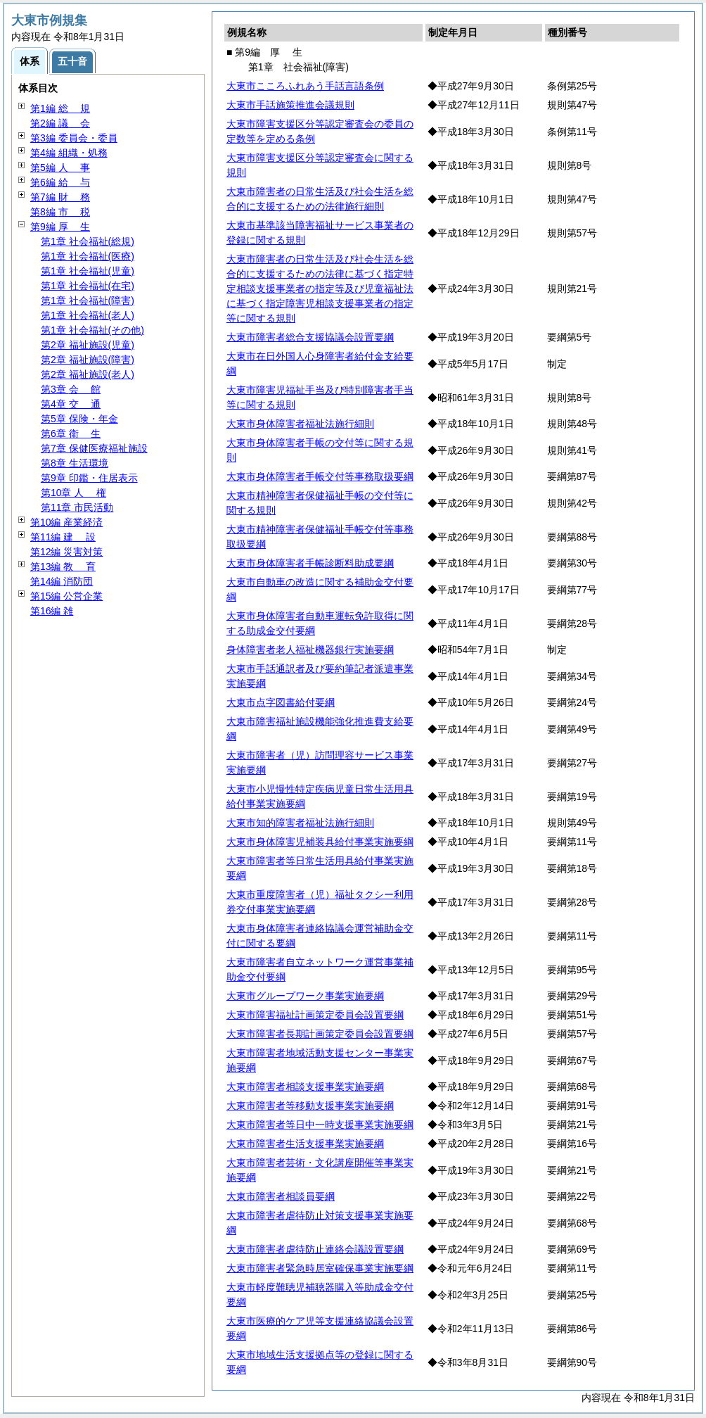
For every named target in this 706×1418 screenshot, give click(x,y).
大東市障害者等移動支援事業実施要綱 (310, 1105)
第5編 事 (60, 167)
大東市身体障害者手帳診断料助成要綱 (310, 563)
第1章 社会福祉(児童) (87, 271)
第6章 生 (71, 433)
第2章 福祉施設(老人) (87, 374)
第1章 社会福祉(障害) (87, 300)
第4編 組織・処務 (69, 152)
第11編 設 (63, 537)
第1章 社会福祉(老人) (87, 315)
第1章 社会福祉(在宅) (87, 285)
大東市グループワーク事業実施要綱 (305, 995)
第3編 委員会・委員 (73, 138)
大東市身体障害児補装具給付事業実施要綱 (319, 841)
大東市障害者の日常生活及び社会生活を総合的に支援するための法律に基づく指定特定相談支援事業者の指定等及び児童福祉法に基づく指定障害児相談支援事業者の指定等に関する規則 (319, 288)
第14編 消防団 (61, 581)
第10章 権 (73, 492)
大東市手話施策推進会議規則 (290, 104)
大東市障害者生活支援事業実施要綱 (305, 1143)
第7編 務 (60, 197)
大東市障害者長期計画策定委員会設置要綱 (319, 1033)
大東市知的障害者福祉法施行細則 (300, 822)
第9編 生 (60, 226)
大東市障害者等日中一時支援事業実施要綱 (319, 1124)
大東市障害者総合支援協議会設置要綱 (310, 337)
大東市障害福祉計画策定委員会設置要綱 (315, 1014)
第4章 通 (71, 404)
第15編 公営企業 (66, 596)
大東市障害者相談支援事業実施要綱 (305, 1086)
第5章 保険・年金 (79, 418)
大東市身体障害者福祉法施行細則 (300, 423)
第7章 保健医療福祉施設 (94, 448)
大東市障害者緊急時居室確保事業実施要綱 (319, 1268)
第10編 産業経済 (66, 522)
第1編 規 (60, 108)
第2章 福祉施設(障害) (87, 359)
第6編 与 (60, 182)
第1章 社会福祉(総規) (87, 241)
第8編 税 (60, 211)
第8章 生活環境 (74, 463)
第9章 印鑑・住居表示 (89, 477)
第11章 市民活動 (77, 507)
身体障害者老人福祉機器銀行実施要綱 (310, 649)
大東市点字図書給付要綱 (280, 702)
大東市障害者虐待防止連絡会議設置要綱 (315, 1249)
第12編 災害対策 (66, 551)
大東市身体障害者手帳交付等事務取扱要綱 (319, 476)
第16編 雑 (51, 610)
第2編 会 (60, 123)
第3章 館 (71, 389)
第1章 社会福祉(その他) (92, 330)
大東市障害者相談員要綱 (280, 1196)
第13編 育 (63, 566)
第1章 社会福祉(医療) (87, 256)
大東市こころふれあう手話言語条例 (305, 85)
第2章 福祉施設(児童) (87, 344)
